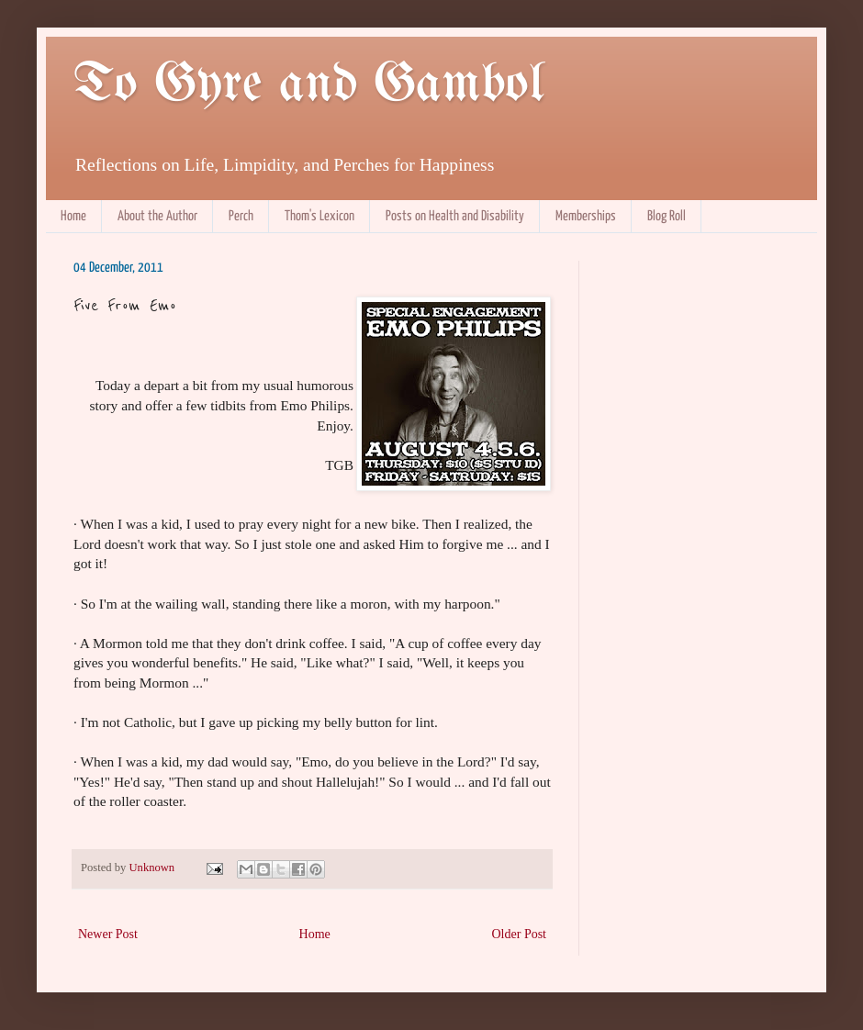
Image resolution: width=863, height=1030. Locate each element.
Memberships (585, 216)
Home (73, 216)
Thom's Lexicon (319, 216)
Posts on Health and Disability (455, 216)
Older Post (519, 934)
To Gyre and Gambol (308, 85)
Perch (241, 216)
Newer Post (108, 934)
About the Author (157, 216)
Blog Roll (666, 216)
